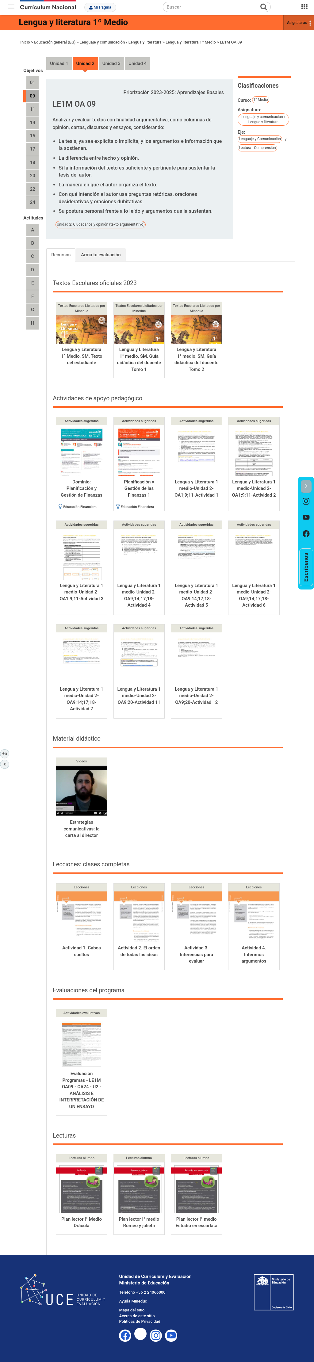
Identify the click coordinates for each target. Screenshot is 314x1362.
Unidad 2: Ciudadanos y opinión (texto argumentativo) (100, 224)
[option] (306, 501)
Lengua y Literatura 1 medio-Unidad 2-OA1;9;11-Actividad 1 (196, 488)
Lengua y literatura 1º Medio (73, 22)
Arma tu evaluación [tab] (101, 255)
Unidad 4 (137, 63)
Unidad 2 (85, 63)
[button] (306, 486)
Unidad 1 (59, 63)
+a (5, 753)
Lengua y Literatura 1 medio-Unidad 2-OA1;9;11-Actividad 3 (82, 592)
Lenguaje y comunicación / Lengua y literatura (121, 42)
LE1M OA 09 (231, 42)
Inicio (25, 42)
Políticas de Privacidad (139, 1321)
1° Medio (260, 99)
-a (6, 764)
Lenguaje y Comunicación (260, 139)
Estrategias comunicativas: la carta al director (81, 828)
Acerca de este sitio (137, 1316)
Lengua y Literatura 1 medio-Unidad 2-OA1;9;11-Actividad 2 (254, 488)
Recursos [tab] (61, 255)
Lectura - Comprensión (257, 148)
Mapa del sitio (131, 1310)
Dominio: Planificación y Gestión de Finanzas (81, 488)
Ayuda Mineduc (133, 1301)
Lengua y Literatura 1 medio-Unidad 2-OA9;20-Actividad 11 (139, 695)
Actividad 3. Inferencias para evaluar (196, 954)
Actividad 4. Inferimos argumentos (254, 954)
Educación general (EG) (54, 42)
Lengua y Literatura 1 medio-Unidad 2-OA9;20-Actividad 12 (196, 695)
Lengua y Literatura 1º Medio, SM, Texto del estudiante (81, 356)
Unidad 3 (111, 63)
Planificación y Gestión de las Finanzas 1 (139, 488)
